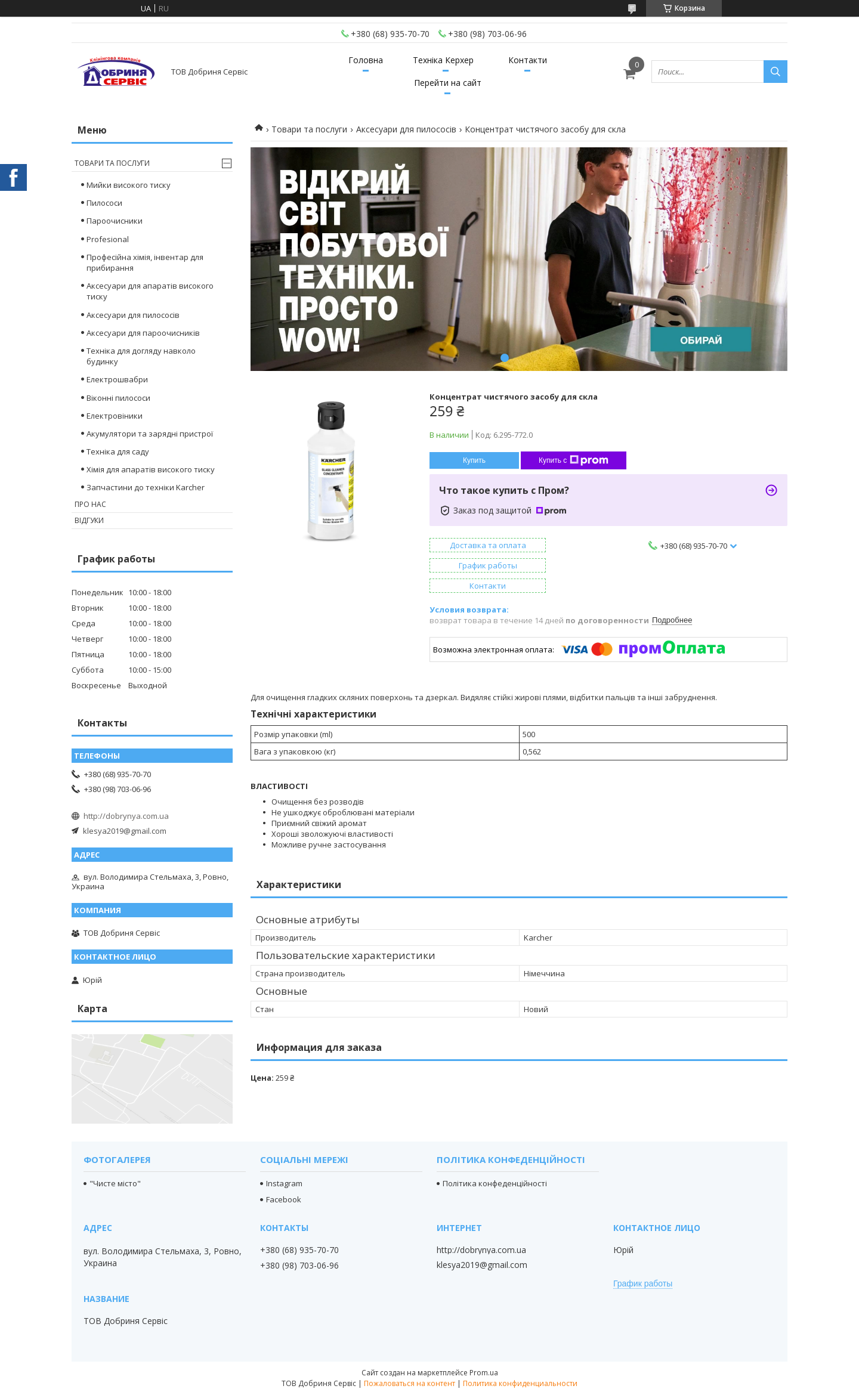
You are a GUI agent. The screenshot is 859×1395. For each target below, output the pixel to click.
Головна (365, 60)
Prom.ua (483, 1373)
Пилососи (104, 202)
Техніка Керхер (443, 60)
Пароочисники (114, 220)
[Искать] (775, 71)
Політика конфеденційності (495, 1183)
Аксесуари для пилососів (406, 129)
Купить (474, 460)
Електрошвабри (117, 379)
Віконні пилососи (118, 397)
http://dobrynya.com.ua (126, 816)
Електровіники (114, 415)
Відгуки (89, 520)
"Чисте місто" (115, 1183)
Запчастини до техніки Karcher (145, 487)
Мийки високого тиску (128, 185)
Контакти (527, 60)
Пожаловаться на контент (409, 1383)
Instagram (284, 1183)
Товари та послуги (309, 129)
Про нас (90, 504)
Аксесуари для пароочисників (143, 332)
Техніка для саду (117, 451)
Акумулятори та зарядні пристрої (149, 433)
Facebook (283, 1199)
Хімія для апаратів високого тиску (150, 469)
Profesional (107, 239)
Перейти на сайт (447, 82)
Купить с (573, 460)
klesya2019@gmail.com (124, 831)
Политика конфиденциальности (520, 1383)
